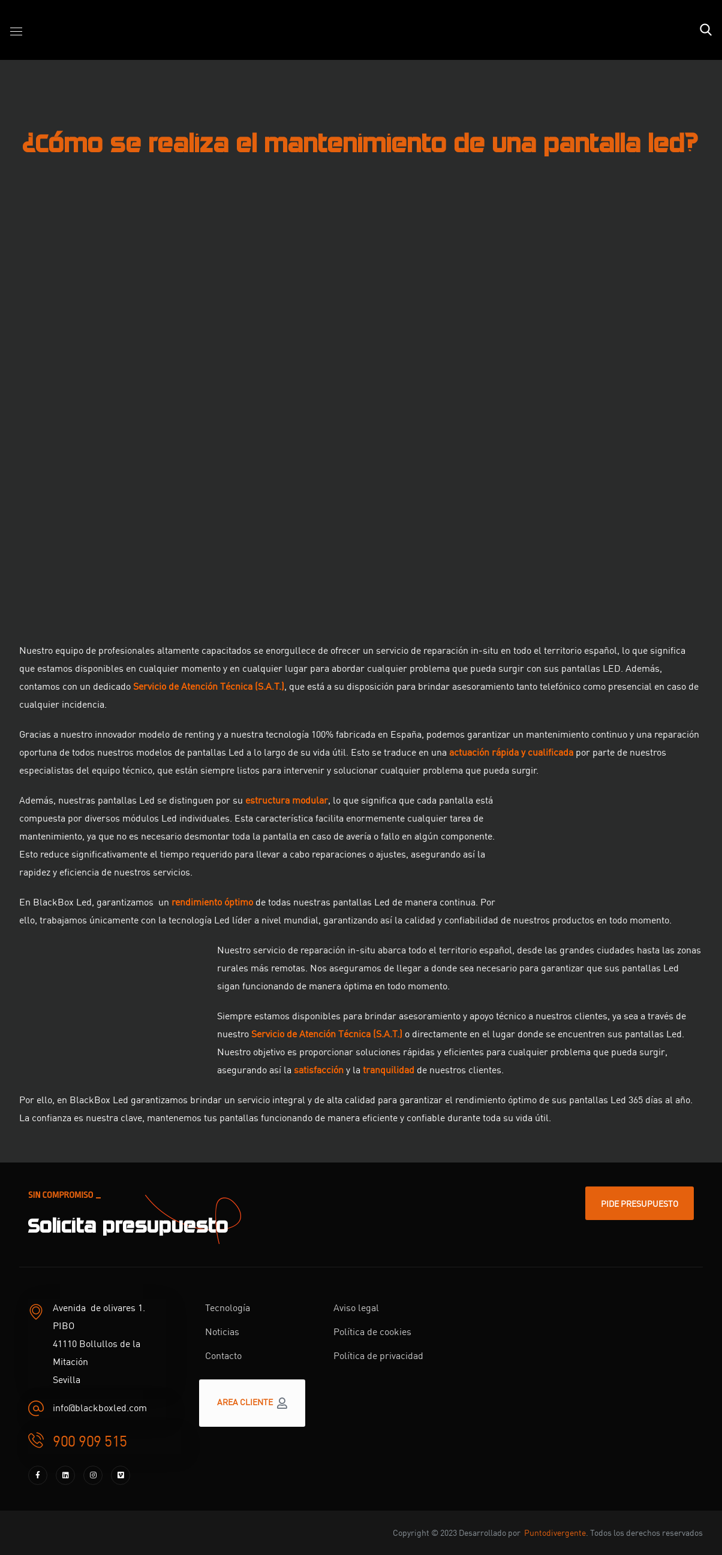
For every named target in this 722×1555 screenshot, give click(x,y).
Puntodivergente (555, 1532)
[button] (706, 30)
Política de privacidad (378, 1355)
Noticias (222, 1331)
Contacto (223, 1355)
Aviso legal (356, 1307)
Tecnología (227, 1307)
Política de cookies (372, 1331)
